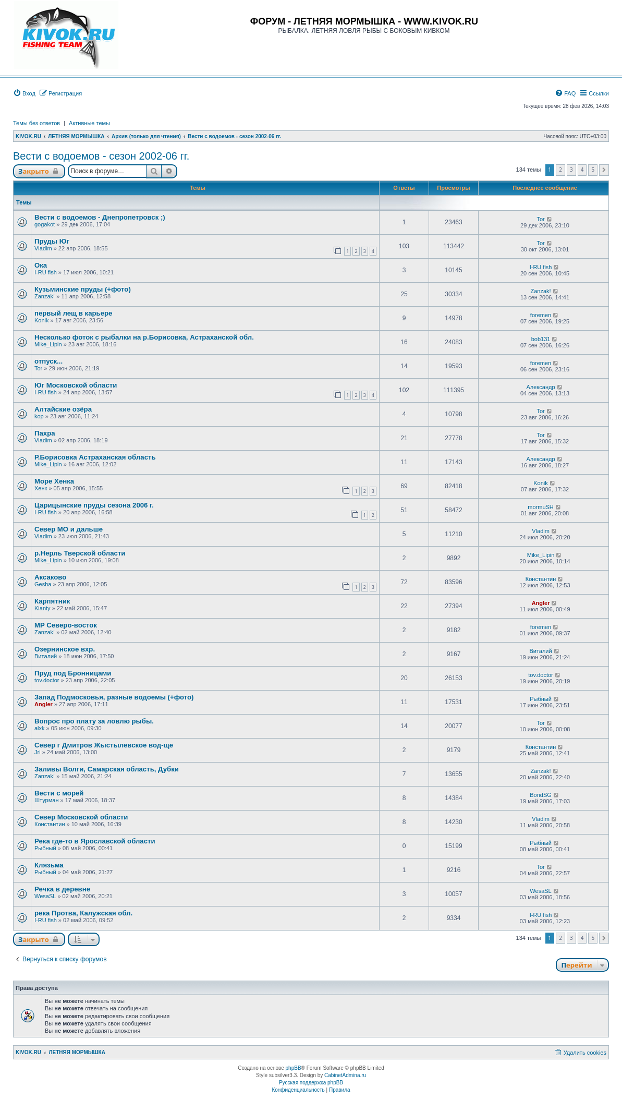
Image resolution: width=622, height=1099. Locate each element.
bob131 (541, 339)
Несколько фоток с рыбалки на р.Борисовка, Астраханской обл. (144, 337)
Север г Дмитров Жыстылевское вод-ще (103, 745)
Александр (541, 387)
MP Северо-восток (65, 625)
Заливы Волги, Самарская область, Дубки (106, 769)
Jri (37, 752)
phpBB (293, 1068)
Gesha (42, 584)
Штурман (46, 800)
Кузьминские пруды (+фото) (82, 289)
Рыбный (541, 699)
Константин (541, 579)
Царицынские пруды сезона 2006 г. (94, 505)
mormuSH (541, 507)
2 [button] (560, 169)
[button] (604, 170)
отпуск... (48, 361)
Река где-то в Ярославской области (94, 841)
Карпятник (52, 601)
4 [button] (582, 169)
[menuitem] (24, 93)
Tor (540, 219)
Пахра (44, 433)
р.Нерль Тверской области (79, 553)
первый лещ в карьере (73, 313)
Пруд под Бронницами (72, 673)
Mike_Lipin (48, 344)
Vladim (43, 248)
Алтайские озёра (63, 409)
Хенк (40, 488)
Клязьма (49, 865)
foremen (540, 315)
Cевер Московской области (81, 817)
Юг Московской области (75, 385)
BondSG (541, 795)
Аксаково (50, 577)
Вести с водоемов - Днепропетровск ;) (99, 217)
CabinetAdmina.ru (345, 1075)
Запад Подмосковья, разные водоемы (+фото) (114, 697)
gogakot (44, 224)
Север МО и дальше (68, 529)
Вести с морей (58, 793)
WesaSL (45, 896)
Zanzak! (44, 296)
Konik (41, 320)
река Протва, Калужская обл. (83, 913)
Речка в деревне (62, 889)
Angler (541, 603)
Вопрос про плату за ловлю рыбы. (94, 721)
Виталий (45, 656)
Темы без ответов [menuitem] (36, 123)
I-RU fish (45, 272)
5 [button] (592, 169)
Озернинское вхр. (64, 649)
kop (39, 416)
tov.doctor (46, 680)
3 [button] (571, 169)
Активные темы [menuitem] (89, 123)
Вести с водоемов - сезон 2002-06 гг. (101, 156)
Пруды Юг (51, 241)
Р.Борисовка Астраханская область (95, 457)
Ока (40, 265)
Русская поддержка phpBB (311, 1082)
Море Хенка (54, 481)
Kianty (42, 608)
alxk (39, 728)
